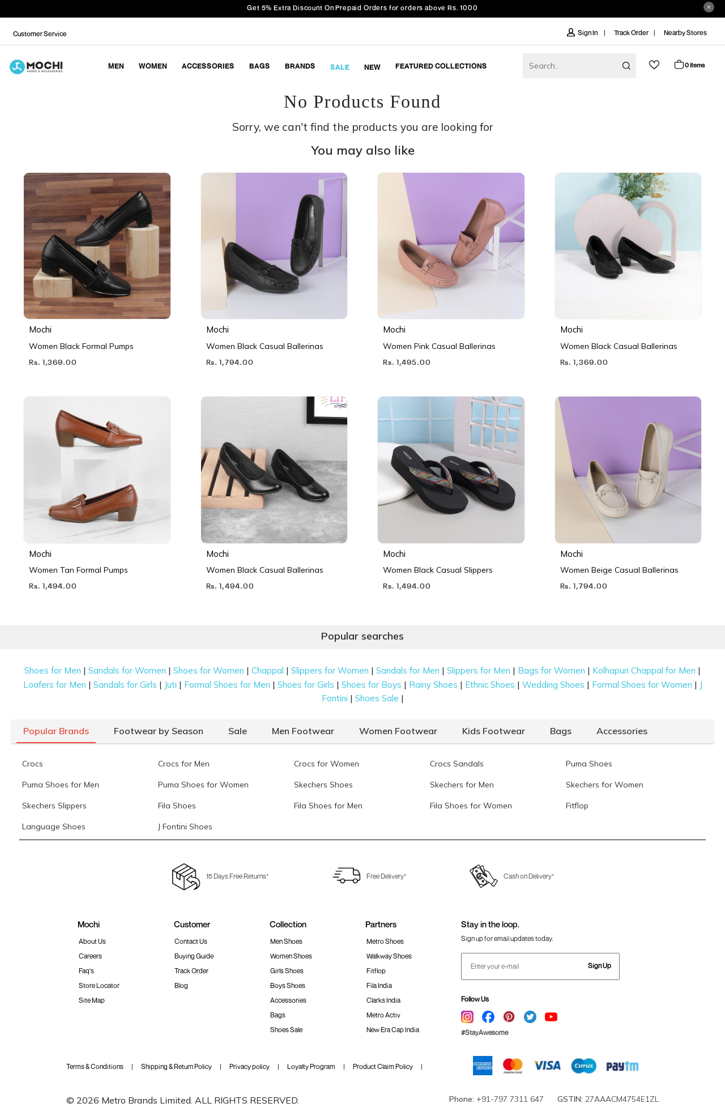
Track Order (631, 32)
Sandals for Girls (125, 684)
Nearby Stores (685, 32)
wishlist (654, 65)
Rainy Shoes (433, 684)
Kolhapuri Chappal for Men (644, 670)
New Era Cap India (392, 1029)
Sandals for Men (408, 670)
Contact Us (190, 941)
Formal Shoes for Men (227, 684)
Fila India (379, 985)
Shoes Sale (377, 698)
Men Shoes (286, 941)
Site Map (92, 1000)
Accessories (288, 1000)
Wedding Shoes (553, 684)
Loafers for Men (54, 684)
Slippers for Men (478, 670)
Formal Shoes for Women (642, 684)
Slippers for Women (330, 670)
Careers (90, 956)
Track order (191, 970)
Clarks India (383, 1000)
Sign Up (599, 965)
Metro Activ (383, 1015)
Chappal (267, 670)
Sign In (583, 32)
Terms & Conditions (94, 1066)
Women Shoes (291, 956)
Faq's (86, 970)
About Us (92, 941)
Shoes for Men (52, 670)
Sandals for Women (127, 670)
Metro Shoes (385, 941)
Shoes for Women (208, 670)
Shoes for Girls (306, 684)
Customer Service (40, 33)
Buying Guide (194, 956)
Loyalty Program (311, 1066)
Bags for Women (551, 670)
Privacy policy (249, 1066)
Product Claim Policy (383, 1066)
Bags (277, 1015)
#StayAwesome (484, 1032)
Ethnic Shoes (490, 684)
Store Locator (99, 985)
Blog (181, 985)
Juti (170, 684)
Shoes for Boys (372, 684)
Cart (689, 64)
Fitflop (376, 970)
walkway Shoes (389, 956)
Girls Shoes (287, 970)
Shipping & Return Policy (176, 1066)
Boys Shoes (287, 985)
